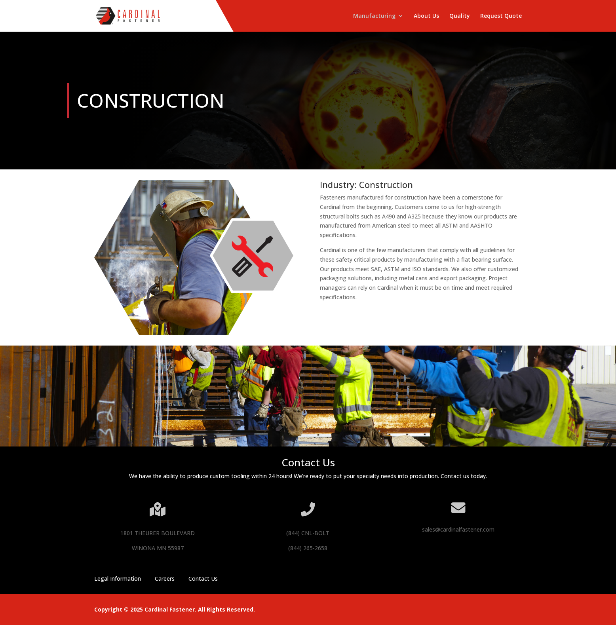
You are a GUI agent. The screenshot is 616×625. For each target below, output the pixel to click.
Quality (459, 16)
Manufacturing (374, 16)
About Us (426, 16)
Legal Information (117, 578)
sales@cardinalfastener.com (458, 529)
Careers (165, 578)
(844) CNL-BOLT (307, 533)
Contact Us (203, 578)
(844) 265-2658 (307, 548)
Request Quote (501, 16)
